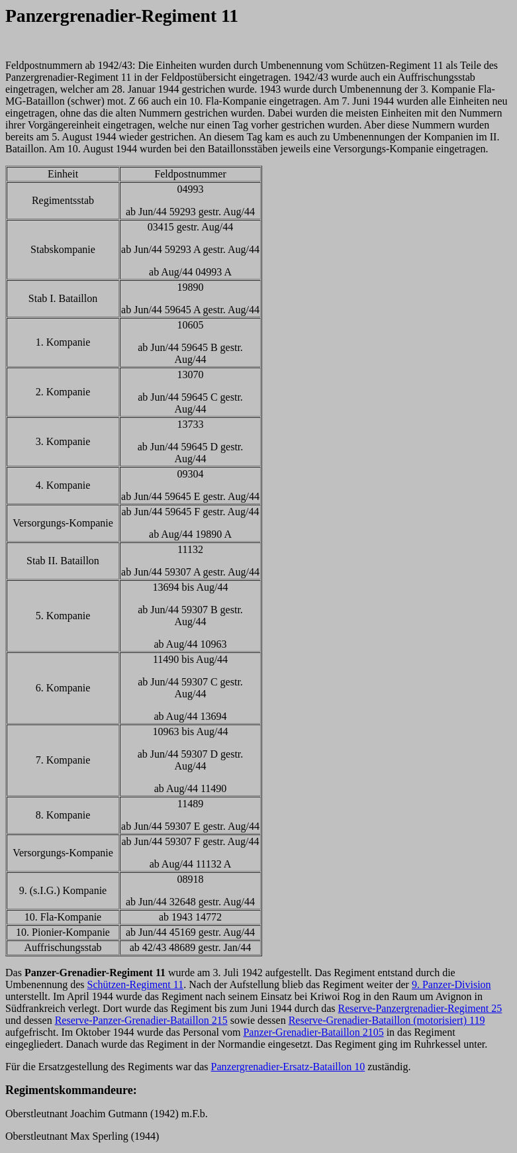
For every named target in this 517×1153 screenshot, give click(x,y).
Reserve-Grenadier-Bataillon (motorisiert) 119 (387, 1020)
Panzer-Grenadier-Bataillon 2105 (313, 1032)
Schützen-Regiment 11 (135, 984)
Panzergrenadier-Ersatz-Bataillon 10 (288, 1066)
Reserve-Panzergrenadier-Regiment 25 (420, 1008)
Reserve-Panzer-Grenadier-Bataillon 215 (141, 1020)
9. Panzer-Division (451, 984)
